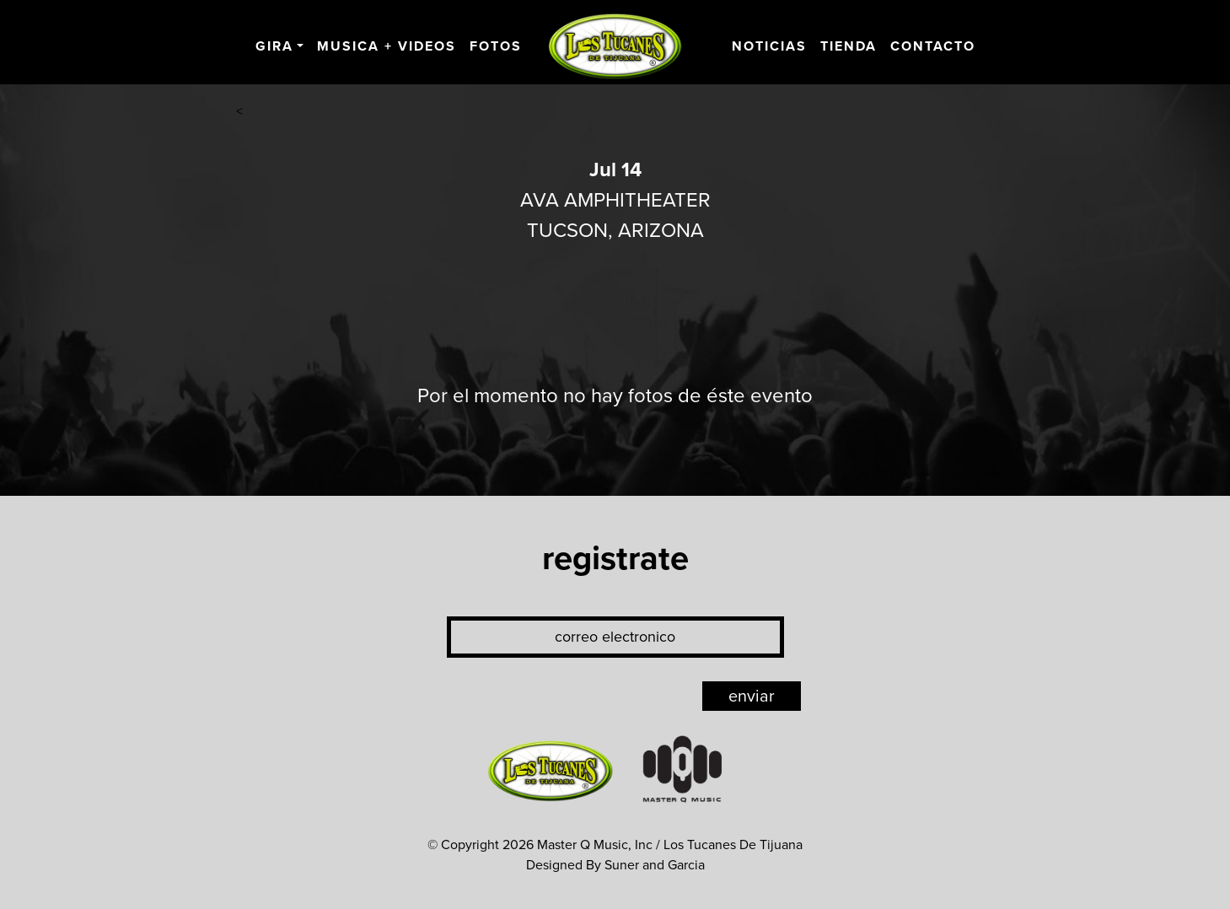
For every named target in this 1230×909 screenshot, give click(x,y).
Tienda (848, 46)
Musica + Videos (386, 46)
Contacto (932, 46)
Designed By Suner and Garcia (615, 865)
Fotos (496, 46)
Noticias (769, 46)
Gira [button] (274, 46)
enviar (751, 696)
